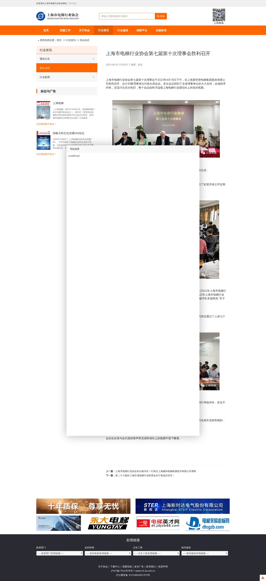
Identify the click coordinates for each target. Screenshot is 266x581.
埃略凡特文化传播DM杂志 (68, 133)
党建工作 (65, 30)
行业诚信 (122, 30)
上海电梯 (58, 103)
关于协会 (84, 30)
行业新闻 (67, 77)
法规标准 (161, 30)
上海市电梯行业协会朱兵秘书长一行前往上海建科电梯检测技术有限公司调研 (155, 471)
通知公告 (67, 58)
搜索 (161, 16)
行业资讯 (103, 30)
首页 (46, 30)
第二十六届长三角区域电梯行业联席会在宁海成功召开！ (145, 475)
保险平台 (141, 30)
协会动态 (84, 40)
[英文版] (72, 3)
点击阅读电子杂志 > (46, 123)
